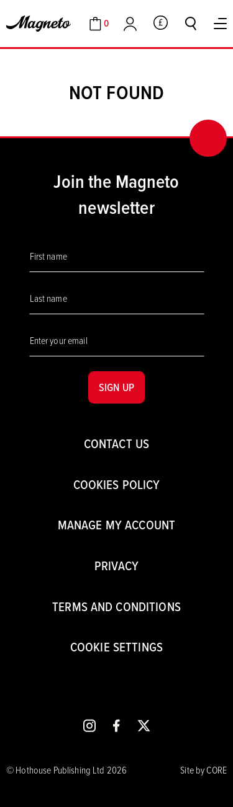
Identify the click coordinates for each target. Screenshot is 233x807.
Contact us (116, 443)
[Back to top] (208, 138)
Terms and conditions (116, 606)
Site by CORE (203, 770)
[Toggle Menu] (220, 23)
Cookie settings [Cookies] (116, 646)
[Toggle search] (190, 23)
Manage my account (116, 524)
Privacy (116, 565)
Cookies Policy (116, 484)
